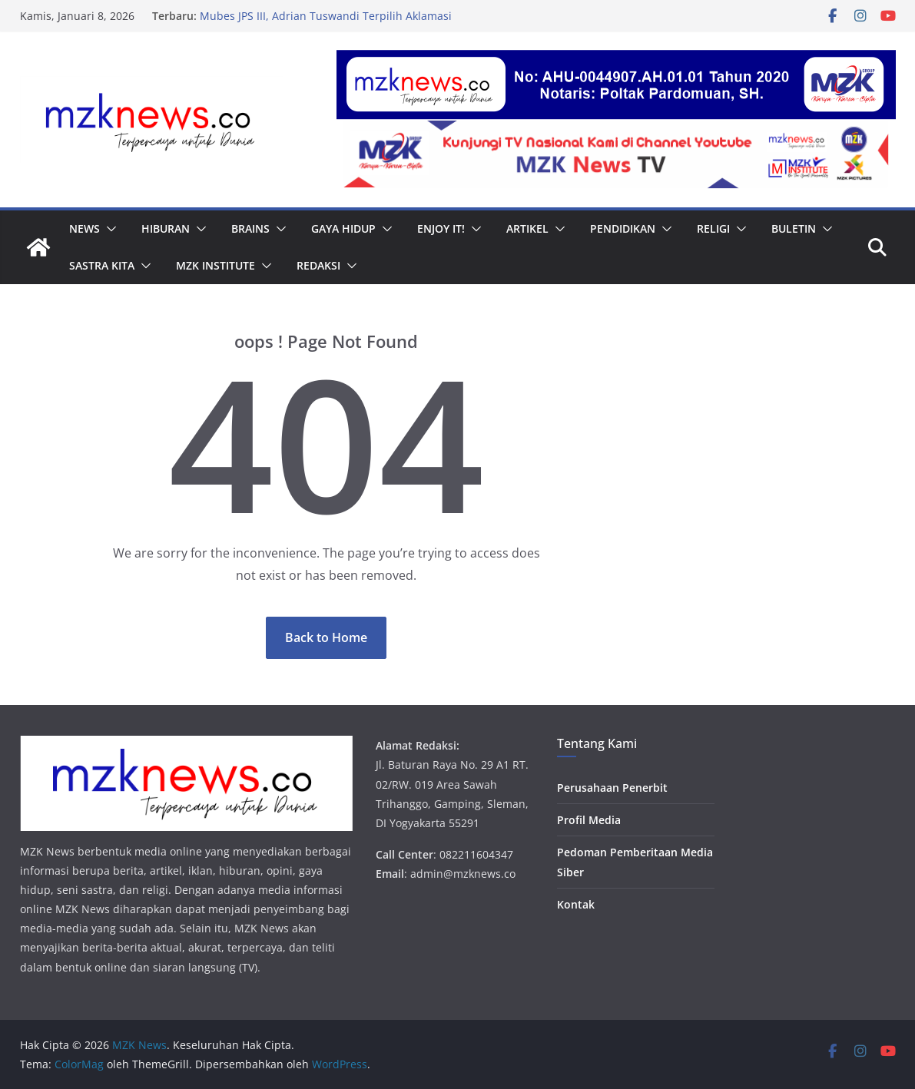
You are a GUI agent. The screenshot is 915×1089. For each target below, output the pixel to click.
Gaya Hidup (343, 228)
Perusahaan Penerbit (612, 787)
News (84, 228)
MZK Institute (215, 265)
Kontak (576, 904)
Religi (713, 228)
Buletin (793, 228)
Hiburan (165, 228)
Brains (250, 228)
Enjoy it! (441, 228)
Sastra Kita (101, 265)
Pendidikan (622, 228)
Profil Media (589, 820)
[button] (108, 229)
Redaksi (318, 265)
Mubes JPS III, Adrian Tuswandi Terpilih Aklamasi (326, 15)
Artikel (527, 228)
